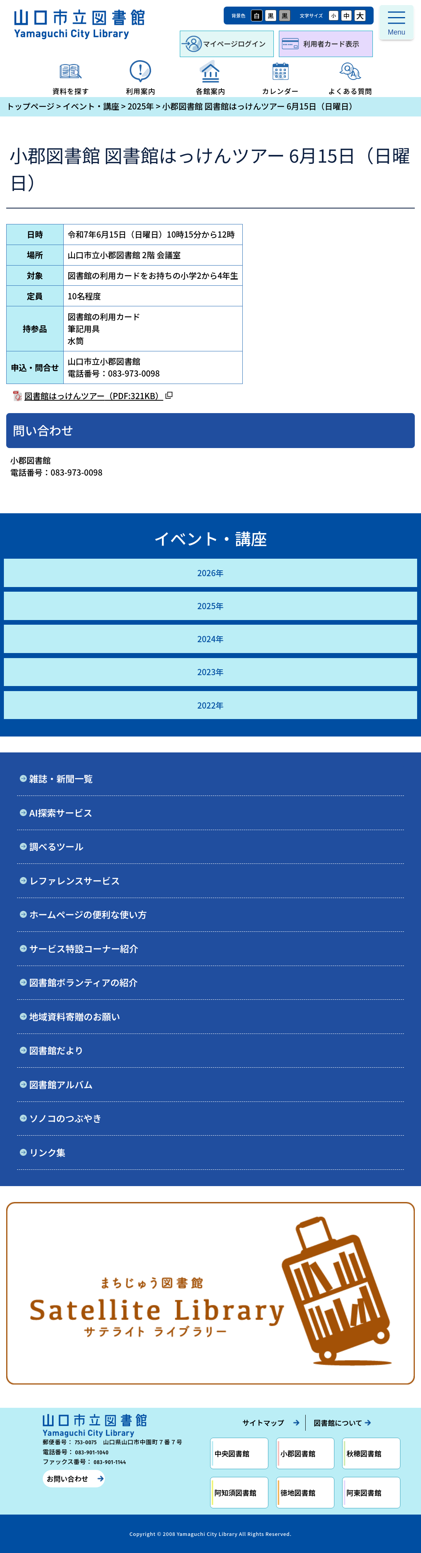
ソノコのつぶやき (65, 1118)
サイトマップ (263, 1423)
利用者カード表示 (331, 43)
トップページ (30, 106)
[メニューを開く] (396, 22)
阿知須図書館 (235, 1492)
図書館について (338, 1423)
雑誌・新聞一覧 (61, 778)
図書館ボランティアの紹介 (83, 982)
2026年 (210, 572)
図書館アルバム (61, 1084)
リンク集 (47, 1152)
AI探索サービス (60, 812)
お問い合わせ (68, 1478)
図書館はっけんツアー (94, 395)
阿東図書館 (363, 1492)
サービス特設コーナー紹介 (83, 948)
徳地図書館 (297, 1492)
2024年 (210, 638)
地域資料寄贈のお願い (74, 1016)
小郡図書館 (297, 1453)
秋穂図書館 (363, 1453)
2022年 (210, 705)
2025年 (140, 106)
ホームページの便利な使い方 (88, 914)
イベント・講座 (91, 106)
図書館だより (56, 1050)
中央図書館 (231, 1453)
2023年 (210, 671)
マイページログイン (234, 43)
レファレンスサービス (74, 880)
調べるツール (56, 846)
